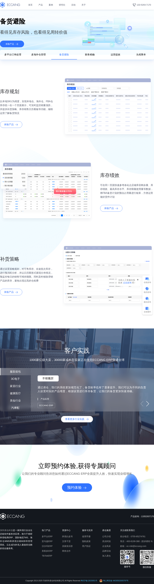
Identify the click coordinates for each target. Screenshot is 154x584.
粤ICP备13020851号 (89, 581)
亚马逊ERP (47, 541)
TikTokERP (47, 556)
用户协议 (86, 546)
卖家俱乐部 (67, 546)
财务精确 (90, 54)
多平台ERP (47, 536)
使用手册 (86, 536)
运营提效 (115, 54)
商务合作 (66, 551)
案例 (51, 5)
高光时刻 (106, 541)
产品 (40, 5)
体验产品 (12, 44)
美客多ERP (47, 551)
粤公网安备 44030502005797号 (114, 580)
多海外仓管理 (38, 54)
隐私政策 (86, 541)
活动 (73, 5)
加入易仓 (106, 556)
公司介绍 (106, 536)
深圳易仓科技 (6, 530)
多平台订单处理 (12, 54)
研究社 (62, 5)
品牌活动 (106, 551)
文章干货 (66, 541)
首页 (30, 5)
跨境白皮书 (67, 536)
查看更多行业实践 (77, 419)
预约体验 (77, 487)
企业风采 (106, 546)
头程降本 (141, 54)
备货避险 (64, 54)
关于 (84, 5)
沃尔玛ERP (47, 546)
